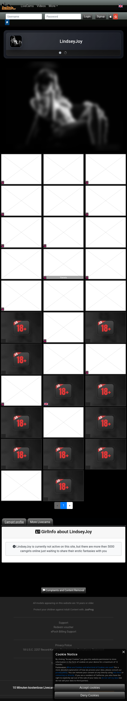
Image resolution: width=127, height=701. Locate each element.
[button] (120, 6)
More (52, 6)
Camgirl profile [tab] (14, 522)
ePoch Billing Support (63, 631)
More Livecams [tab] (40, 522)
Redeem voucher (63, 627)
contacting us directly (65, 675)
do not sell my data (110, 678)
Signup (101, 16)
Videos (41, 6)
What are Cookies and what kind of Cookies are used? (90, 667)
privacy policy (61, 672)
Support (63, 622)
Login (87, 16)
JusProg (89, 609)
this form (117, 672)
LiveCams (27, 6)
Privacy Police (63, 645)
